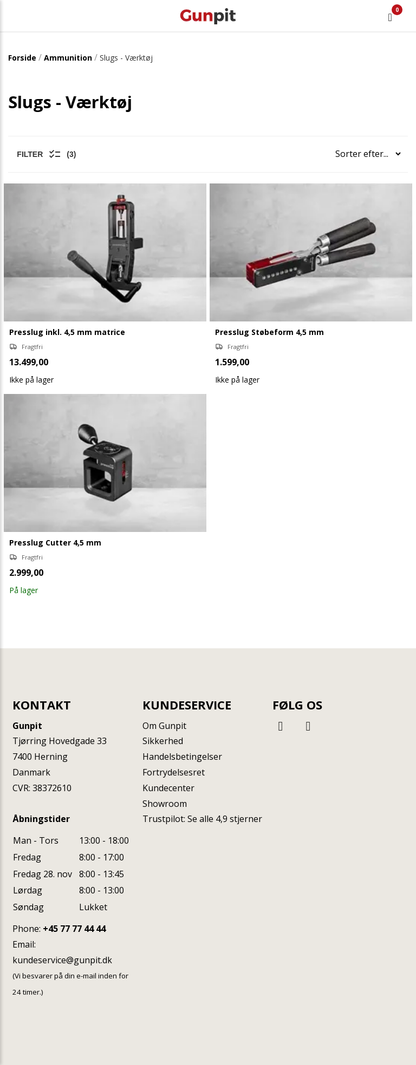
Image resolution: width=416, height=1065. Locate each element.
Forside (22, 57)
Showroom (164, 804)
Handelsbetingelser (182, 756)
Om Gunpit (164, 726)
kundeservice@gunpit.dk (62, 960)
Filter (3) (46, 154)
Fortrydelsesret (173, 772)
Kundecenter (168, 788)
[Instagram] (308, 725)
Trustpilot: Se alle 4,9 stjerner (202, 819)
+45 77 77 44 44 (74, 929)
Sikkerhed (162, 741)
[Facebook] (282, 725)
